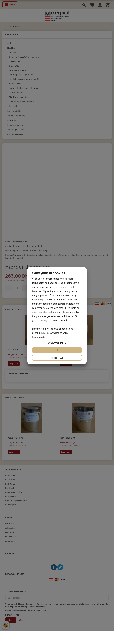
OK (56, 350)
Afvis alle (57, 357)
